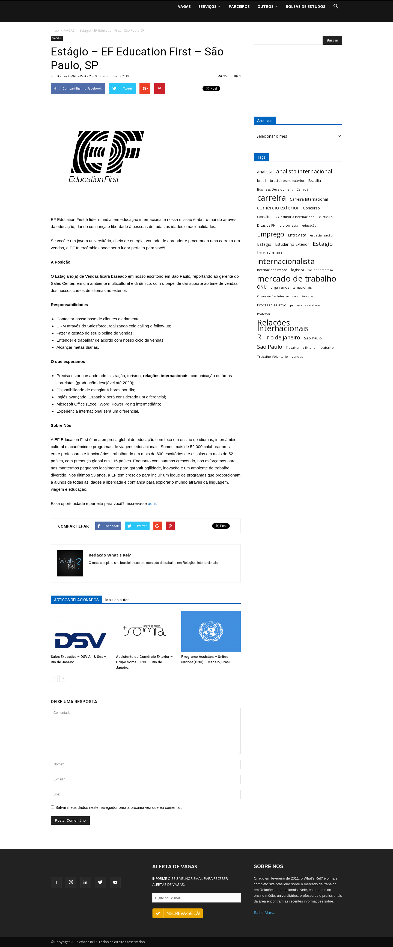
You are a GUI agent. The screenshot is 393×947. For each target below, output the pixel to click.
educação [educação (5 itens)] (309, 225)
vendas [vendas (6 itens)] (297, 356)
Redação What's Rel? (74, 76)
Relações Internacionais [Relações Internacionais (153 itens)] (283, 325)
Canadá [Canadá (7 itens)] (302, 189)
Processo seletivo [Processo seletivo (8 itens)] (271, 305)
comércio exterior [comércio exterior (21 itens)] (278, 208)
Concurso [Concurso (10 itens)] (311, 208)
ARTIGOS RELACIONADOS (76, 600)
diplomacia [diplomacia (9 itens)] (288, 225)
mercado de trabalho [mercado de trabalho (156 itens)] (296, 279)
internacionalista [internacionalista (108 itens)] (286, 261)
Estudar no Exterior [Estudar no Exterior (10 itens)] (292, 244)
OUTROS (267, 6)
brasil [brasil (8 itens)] (261, 180)
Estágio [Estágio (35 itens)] (323, 244)
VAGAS (184, 6)
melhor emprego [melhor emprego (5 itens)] (320, 270)
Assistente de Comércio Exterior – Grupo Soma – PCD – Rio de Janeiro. (144, 662)
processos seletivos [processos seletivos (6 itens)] (305, 305)
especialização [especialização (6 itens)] (321, 235)
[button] (335, 6)
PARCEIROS (239, 6)
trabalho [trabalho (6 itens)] (327, 347)
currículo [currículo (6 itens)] (326, 217)
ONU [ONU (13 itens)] (262, 287)
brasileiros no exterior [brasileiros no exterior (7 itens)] (287, 180)
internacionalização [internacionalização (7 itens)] (272, 270)
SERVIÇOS (209, 6)
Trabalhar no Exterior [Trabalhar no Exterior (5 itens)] (301, 348)
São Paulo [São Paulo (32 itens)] (269, 347)
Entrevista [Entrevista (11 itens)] (297, 235)
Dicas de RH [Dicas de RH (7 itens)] (266, 225)
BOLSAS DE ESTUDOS (305, 6)
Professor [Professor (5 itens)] (263, 314)
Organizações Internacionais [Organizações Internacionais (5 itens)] (277, 296)
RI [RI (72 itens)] (260, 337)
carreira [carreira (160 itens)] (271, 198)
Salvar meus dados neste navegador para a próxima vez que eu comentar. (118, 807)
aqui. (152, 503)
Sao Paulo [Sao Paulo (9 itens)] (313, 338)
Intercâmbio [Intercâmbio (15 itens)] (269, 253)
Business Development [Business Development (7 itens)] (275, 189)
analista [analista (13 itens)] (264, 172)
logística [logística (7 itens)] (297, 270)
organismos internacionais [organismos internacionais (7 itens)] (291, 287)
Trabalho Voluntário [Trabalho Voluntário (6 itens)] (272, 356)
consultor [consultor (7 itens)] (264, 216)
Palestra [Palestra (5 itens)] (307, 296)
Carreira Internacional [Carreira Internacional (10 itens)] (309, 199)
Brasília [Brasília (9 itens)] (314, 180)
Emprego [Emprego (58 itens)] (270, 234)
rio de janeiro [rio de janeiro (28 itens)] (283, 337)
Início (55, 30)
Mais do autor (117, 600)
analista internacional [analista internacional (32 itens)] (304, 171)
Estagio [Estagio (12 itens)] (264, 244)
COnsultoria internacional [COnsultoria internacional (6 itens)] (295, 217)
